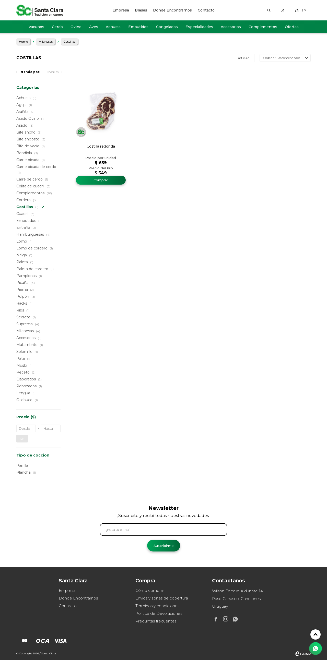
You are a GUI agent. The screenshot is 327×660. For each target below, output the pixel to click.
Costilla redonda (101, 146)
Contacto (206, 10)
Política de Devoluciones (158, 613)
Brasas (141, 10)
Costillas (52, 72)
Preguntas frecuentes (155, 621)
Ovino (76, 27)
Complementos (263, 27)
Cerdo (57, 27)
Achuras (113, 27)
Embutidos (138, 27)
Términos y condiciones (157, 605)
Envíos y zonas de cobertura (161, 598)
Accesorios (231, 27)
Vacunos (36, 27)
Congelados (167, 27)
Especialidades (199, 27)
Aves (93, 27)
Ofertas (292, 27)
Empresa (120, 10)
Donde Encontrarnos (172, 10)
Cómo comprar (149, 590)
